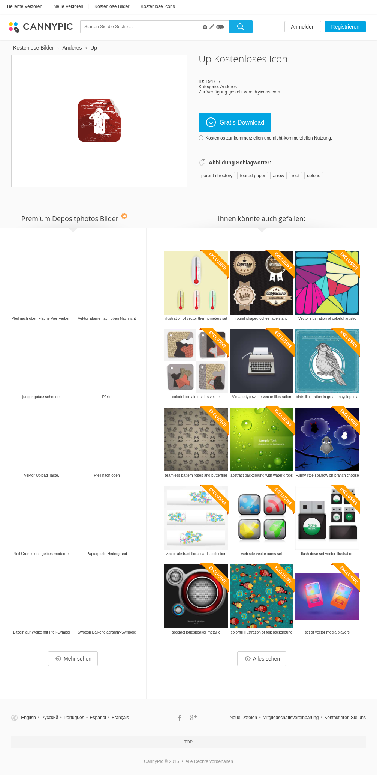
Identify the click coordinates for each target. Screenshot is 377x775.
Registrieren (345, 27)
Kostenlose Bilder (111, 6)
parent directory (216, 175)
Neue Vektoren (68, 6)
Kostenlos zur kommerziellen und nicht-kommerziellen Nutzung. (268, 138)
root (295, 175)
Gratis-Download (235, 122)
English (28, 717)
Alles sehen (262, 659)
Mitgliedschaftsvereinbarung (291, 717)
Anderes (228, 86)
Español (98, 717)
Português (74, 717)
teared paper (252, 175)
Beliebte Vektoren (24, 6)
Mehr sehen (73, 659)
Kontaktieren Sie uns (345, 717)
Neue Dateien (243, 717)
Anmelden (302, 27)
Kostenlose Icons (158, 6)
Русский (50, 717)
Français (120, 717)
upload (313, 175)
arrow (278, 175)
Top (188, 742)
